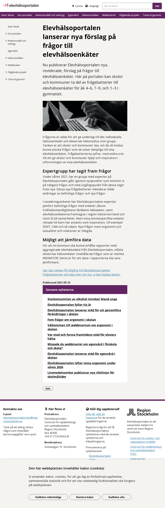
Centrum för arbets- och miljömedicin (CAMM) (145, 439)
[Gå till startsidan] (21, 5)
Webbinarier (109, 15)
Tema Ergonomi (152, 15)
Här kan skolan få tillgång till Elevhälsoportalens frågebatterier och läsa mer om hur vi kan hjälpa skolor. (82, 272)
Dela (49, 388)
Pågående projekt (129, 15)
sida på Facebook (95, 415)
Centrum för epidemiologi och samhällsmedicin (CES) (145, 450)
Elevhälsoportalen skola (100, 457)
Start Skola (7, 15)
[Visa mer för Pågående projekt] (5, 72)
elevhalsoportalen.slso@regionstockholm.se (20, 419)
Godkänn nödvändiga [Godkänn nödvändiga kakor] (48, 497)
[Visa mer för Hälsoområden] (5, 57)
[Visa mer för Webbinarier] (5, 65)
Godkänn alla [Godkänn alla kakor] (116, 497)
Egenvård (73, 15)
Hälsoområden (90, 15)
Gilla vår (91, 414)
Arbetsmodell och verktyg (49, 15)
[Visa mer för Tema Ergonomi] (5, 79)
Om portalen (24, 15)
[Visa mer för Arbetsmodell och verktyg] (5, 40)
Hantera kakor (85, 497)
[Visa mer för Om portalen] (5, 33)
